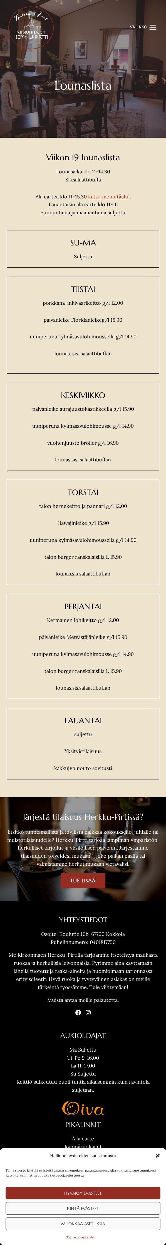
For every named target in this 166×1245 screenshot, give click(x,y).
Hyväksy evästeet (83, 1193)
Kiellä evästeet (83, 1208)
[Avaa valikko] (143, 27)
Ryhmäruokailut (83, 1146)
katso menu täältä (109, 196)
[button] (157, 1155)
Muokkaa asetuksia (83, 1223)
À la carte (83, 1138)
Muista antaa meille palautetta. (83, 1000)
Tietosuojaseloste (80, 1237)
